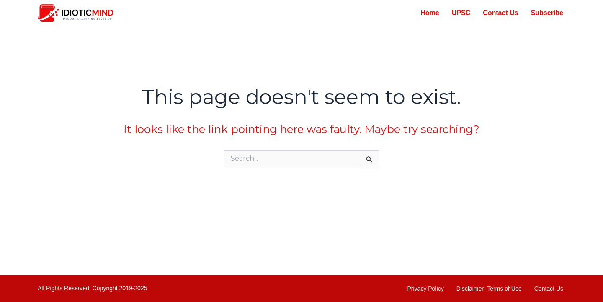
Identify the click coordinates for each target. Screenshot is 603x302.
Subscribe (547, 12)
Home (429, 12)
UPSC (461, 12)
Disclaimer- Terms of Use (489, 288)
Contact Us (500, 12)
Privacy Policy (425, 288)
